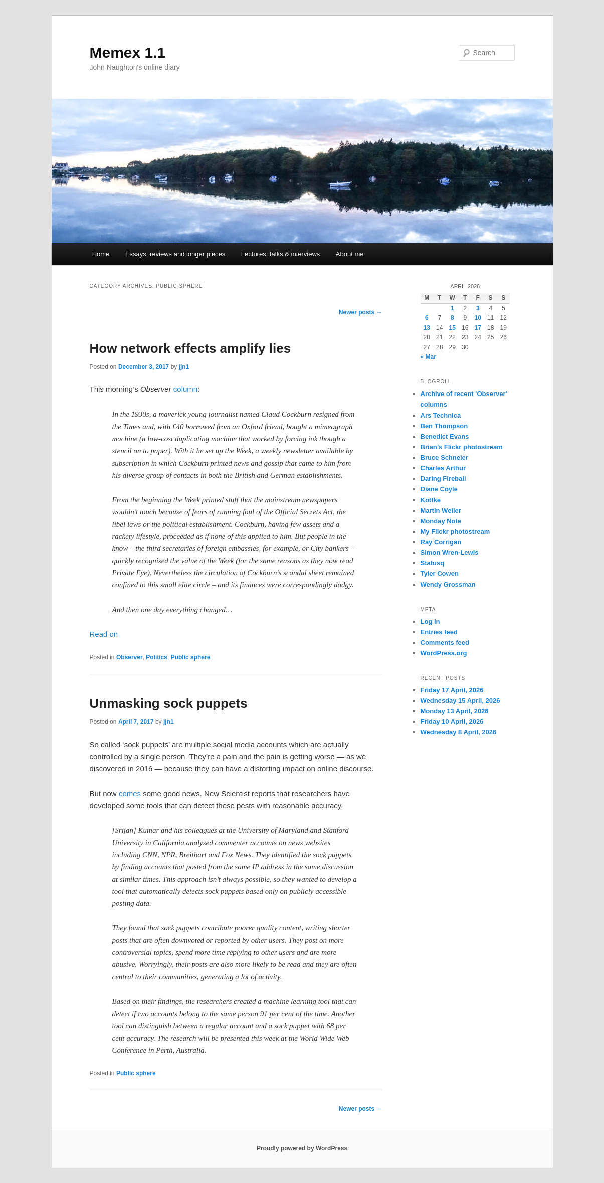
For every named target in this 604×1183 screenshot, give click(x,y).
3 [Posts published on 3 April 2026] (478, 308)
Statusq (433, 563)
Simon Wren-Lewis (450, 552)
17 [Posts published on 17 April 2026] (478, 327)
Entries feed (439, 632)
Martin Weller (441, 510)
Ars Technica (441, 415)
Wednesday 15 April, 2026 (460, 700)
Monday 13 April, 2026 (455, 711)
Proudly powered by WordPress (302, 1148)
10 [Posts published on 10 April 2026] (478, 317)
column (185, 389)
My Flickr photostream (455, 531)
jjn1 (184, 366)
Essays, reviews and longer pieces (175, 254)
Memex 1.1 (128, 52)
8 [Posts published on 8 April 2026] (452, 317)
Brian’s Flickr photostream (462, 447)
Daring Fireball (443, 478)
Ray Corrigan (441, 542)
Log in (430, 621)
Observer (129, 657)
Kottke (431, 500)
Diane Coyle (439, 489)
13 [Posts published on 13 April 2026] (427, 327)
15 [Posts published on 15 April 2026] (452, 327)
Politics (156, 657)
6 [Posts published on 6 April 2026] (427, 317)
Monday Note (441, 521)
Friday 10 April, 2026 (452, 721)
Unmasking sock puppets (169, 703)
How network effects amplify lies (190, 348)
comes (130, 793)
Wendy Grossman (448, 584)
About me (350, 254)
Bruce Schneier (444, 457)
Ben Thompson (444, 426)
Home (101, 254)
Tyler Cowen (440, 573)
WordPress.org (444, 653)
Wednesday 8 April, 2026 (459, 732)
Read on (104, 634)
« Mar (428, 356)
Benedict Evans (445, 436)
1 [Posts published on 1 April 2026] (452, 308)
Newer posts (360, 312)
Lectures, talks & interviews (280, 254)
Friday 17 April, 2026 (452, 690)
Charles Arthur (443, 468)
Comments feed (445, 642)
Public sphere (191, 657)
